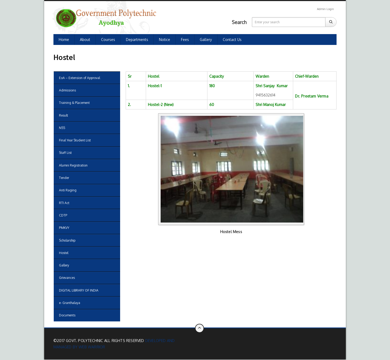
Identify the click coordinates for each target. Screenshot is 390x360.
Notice (164, 39)
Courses (108, 39)
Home (64, 39)
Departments (137, 39)
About (85, 39)
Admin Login (325, 9)
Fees (185, 39)
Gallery (206, 39)
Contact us (232, 39)
